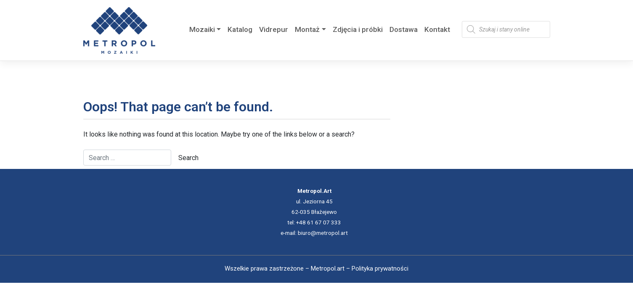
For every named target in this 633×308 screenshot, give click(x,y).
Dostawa (403, 29)
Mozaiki (202, 29)
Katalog (240, 29)
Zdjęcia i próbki (358, 29)
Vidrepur (273, 29)
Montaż (307, 29)
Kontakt (437, 29)
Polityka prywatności (380, 268)
